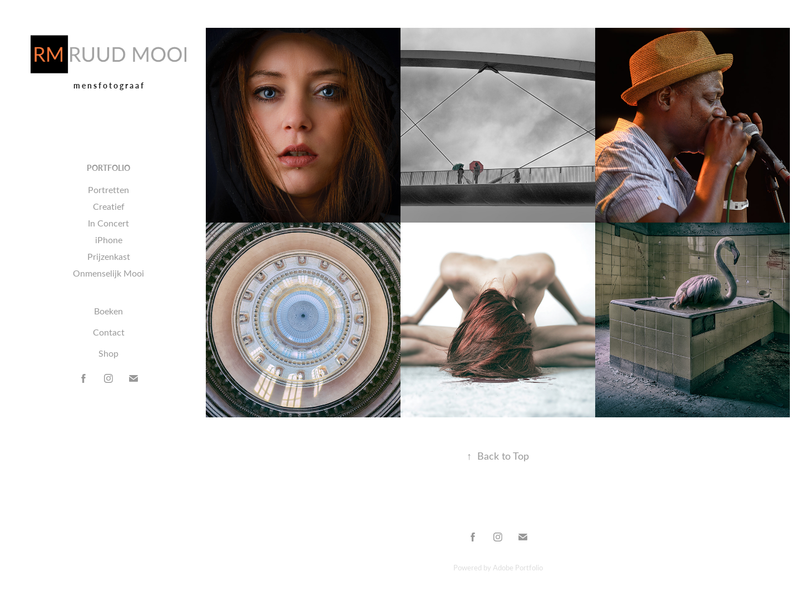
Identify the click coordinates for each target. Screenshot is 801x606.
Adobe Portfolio (518, 567)
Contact (109, 332)
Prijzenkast (108, 256)
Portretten (108, 189)
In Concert (108, 223)
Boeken (108, 311)
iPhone (108, 239)
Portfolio (108, 167)
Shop (108, 353)
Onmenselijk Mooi (108, 273)
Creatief (109, 206)
